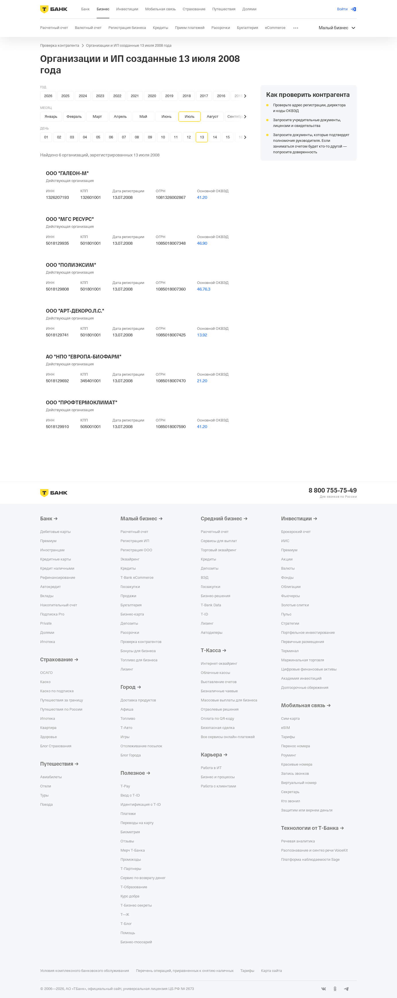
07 (124, 137)
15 (228, 137)
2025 (65, 96)
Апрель (120, 116)
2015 (239, 96)
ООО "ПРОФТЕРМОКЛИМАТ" (81, 402)
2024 (83, 96)
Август (212, 116)
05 (98, 137)
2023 (100, 96)
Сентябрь (235, 116)
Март (97, 116)
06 (111, 137)
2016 (221, 96)
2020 (152, 96)
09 (150, 137)
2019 (169, 96)
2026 (48, 96)
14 (215, 137)
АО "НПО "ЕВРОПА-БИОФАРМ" (83, 356)
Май (143, 116)
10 (163, 137)
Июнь (166, 116)
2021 (135, 96)
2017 (204, 96)
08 (137, 137)
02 (59, 137)
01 (46, 137)
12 (189, 137)
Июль (189, 116)
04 (85, 137)
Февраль (74, 116)
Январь (51, 116)
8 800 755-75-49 (333, 491)
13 (202, 137)
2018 (187, 96)
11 (176, 137)
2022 (117, 96)
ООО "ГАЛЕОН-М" (67, 173)
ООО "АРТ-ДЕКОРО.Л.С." (75, 310)
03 (72, 137)
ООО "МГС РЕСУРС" (70, 219)
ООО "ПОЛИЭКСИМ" (71, 265)
